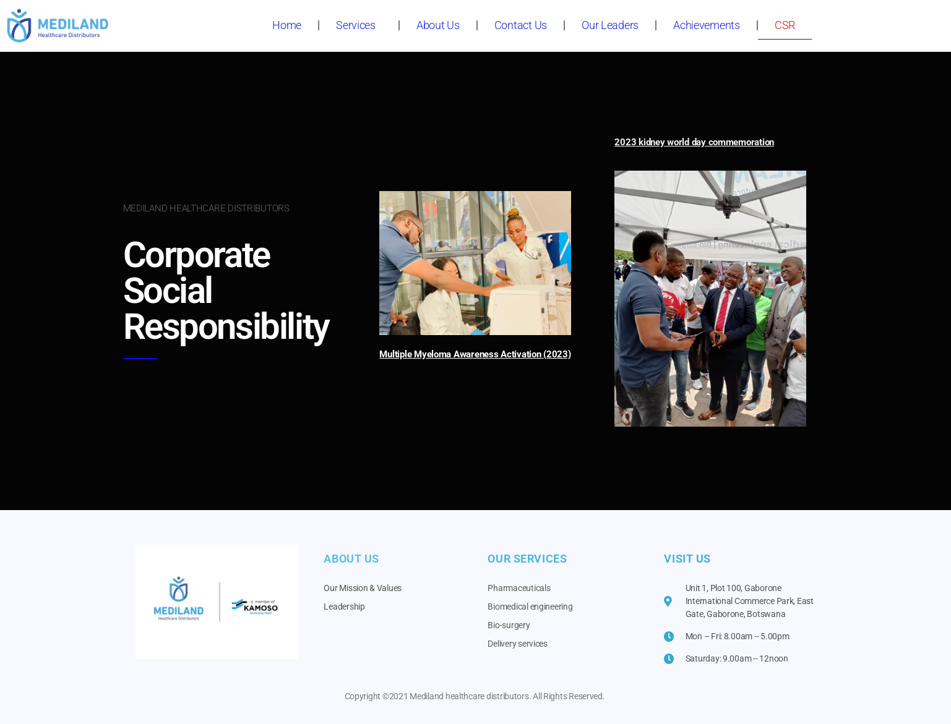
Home (286, 25)
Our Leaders (610, 25)
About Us (438, 25)
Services (359, 25)
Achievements (706, 25)
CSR (785, 25)
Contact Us (520, 25)
